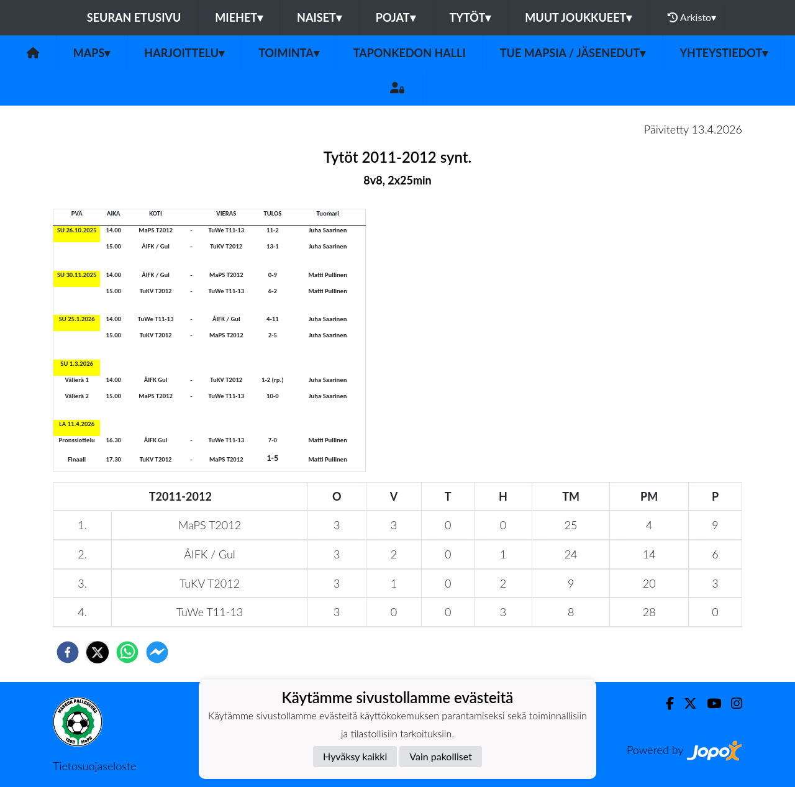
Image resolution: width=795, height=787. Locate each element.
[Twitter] (685, 703)
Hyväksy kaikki (355, 756)
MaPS (92, 53)
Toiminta (288, 53)
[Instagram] (731, 703)
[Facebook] (665, 703)
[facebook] (68, 652)
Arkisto (692, 17)
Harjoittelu (184, 53)
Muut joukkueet (578, 17)
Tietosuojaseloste (94, 766)
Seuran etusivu (134, 17)
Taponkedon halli (409, 53)
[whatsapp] (127, 652)
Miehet (239, 17)
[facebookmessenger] (157, 652)
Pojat (396, 17)
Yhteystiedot (723, 53)
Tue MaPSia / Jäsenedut (573, 53)
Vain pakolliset (440, 756)
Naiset (319, 17)
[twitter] (97, 652)
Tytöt (470, 17)
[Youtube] (709, 703)
